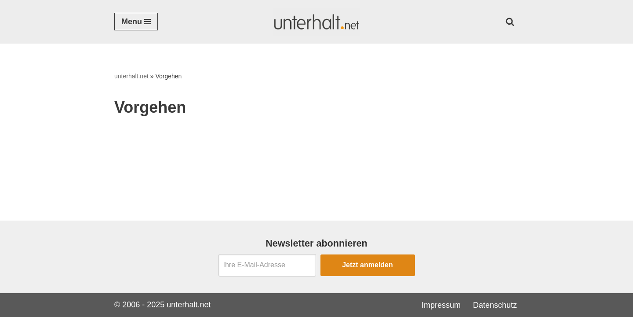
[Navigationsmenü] (136, 21)
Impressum (441, 305)
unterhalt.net (131, 76)
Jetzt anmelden (367, 265)
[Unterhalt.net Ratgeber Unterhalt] (316, 22)
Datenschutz (495, 305)
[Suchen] (510, 21)
